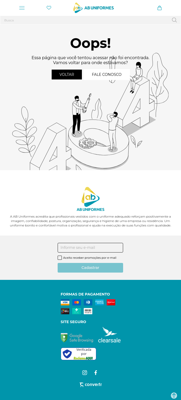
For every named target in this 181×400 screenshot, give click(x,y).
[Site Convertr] (91, 385)
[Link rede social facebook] (96, 372)
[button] (174, 395)
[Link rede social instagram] (85, 372)
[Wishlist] (48, 7)
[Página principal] (93, 8)
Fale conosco (107, 74)
